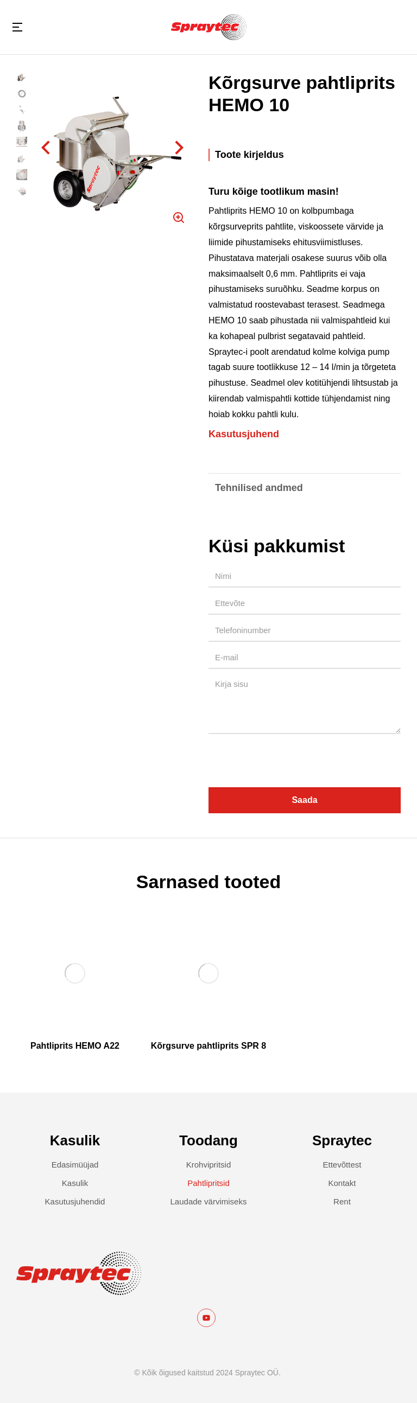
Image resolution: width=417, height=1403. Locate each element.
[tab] (304, 155)
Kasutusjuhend (243, 434)
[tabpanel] (304, 313)
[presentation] (291, 760)
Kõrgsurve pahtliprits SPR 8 (209, 1045)
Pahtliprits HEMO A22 (74, 1045)
